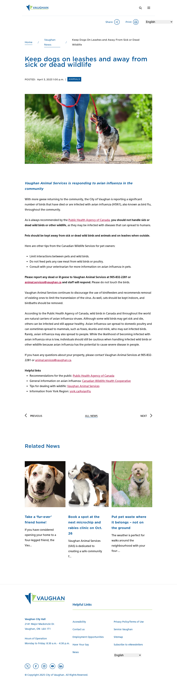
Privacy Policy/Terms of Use (129, 621)
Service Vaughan (123, 629)
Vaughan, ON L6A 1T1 (38, 628)
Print (129, 22)
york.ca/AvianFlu (80, 391)
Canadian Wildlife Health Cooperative (106, 381)
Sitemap (118, 637)
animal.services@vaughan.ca (43, 282)
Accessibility (79, 621)
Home (28, 42)
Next (143, 416)
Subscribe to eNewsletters (128, 644)
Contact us (79, 629)
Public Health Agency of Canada (89, 220)
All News (91, 416)
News (76, 652)
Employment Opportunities (88, 637)
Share (109, 22)
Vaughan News (49, 42)
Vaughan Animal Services (83, 386)
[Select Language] (159, 22)
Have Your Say (81, 644)
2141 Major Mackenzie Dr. (40, 624)
